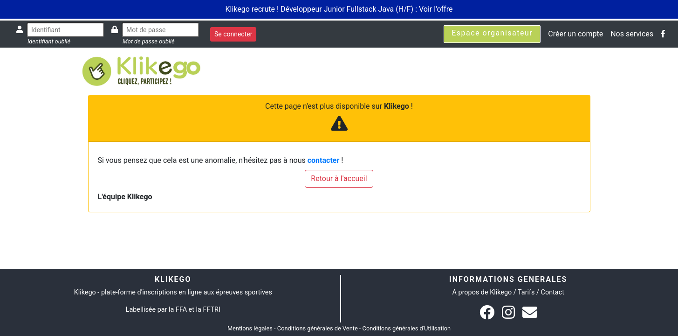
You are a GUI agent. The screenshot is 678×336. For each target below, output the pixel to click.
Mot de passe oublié (149, 41)
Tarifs (526, 292)
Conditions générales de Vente (317, 328)
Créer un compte (575, 33)
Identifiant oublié (48, 41)
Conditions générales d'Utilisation (407, 328)
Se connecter (233, 34)
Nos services (631, 33)
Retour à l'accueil (339, 178)
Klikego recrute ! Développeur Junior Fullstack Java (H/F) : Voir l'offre (339, 9)
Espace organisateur (492, 32)
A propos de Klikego (482, 292)
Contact (552, 292)
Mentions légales (250, 328)
